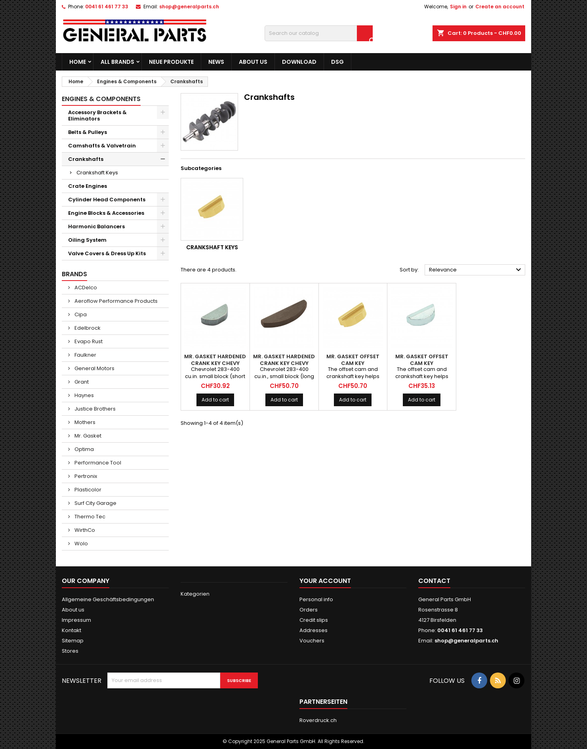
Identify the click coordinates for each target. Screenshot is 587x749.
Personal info (316, 599)
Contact (434, 580)
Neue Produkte (171, 62)
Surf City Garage (94, 503)
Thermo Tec (89, 516)
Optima (83, 449)
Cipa (80, 314)
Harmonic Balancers (96, 226)
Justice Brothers (94, 409)
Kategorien (195, 594)
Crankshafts (85, 159)
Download (299, 62)
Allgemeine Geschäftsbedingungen (108, 599)
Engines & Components (101, 98)
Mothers (84, 422)
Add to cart (215, 399)
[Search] (319, 33)
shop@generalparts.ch (189, 6)
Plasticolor (87, 489)
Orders (308, 609)
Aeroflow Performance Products (115, 301)
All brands (117, 62)
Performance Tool (97, 462)
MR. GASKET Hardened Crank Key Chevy (215, 360)
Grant (81, 382)
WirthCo (84, 530)
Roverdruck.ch (318, 720)
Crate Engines (87, 186)
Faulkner (84, 355)
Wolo (80, 543)
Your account (325, 580)
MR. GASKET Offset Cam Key (352, 360)
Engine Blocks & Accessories (106, 213)
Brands (74, 274)
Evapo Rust (88, 341)
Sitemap (73, 640)
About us (253, 62)
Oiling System (87, 240)
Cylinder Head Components (106, 199)
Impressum (76, 620)
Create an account (499, 6)
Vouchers (311, 640)
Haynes (83, 395)
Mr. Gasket (87, 435)
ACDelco (85, 287)
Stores (70, 651)
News (216, 62)
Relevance (476, 270)
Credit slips (313, 620)
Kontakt (71, 630)
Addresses (313, 630)
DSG (337, 62)
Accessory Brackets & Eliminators (97, 115)
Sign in (458, 6)
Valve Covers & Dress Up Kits (107, 253)
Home (77, 62)
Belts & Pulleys (87, 132)
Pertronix (85, 476)
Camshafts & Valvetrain (102, 145)
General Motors (93, 368)
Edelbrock (87, 328)
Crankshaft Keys (97, 172)
